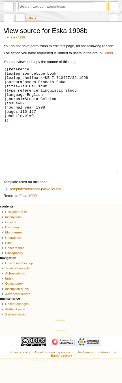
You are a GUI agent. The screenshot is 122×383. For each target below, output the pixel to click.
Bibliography (14, 274)
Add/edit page (15, 330)
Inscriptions (13, 238)
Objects (10, 243)
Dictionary (12, 248)
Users (108, 53)
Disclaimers (85, 373)
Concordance (14, 269)
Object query (14, 304)
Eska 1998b (18, 37)
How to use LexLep (19, 284)
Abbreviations (15, 294)
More (33, 17)
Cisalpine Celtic (16, 233)
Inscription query (17, 310)
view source (51, 210)
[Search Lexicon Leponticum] (56, 6)
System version (16, 335)
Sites (8, 264)
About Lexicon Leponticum (53, 373)
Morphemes (13, 253)
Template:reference (24, 210)
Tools (113, 18)
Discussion (20, 18)
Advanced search (17, 315)
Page (9, 18)
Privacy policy (20, 373)
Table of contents (17, 289)
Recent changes (17, 325)
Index (9, 299)
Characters (13, 259)
